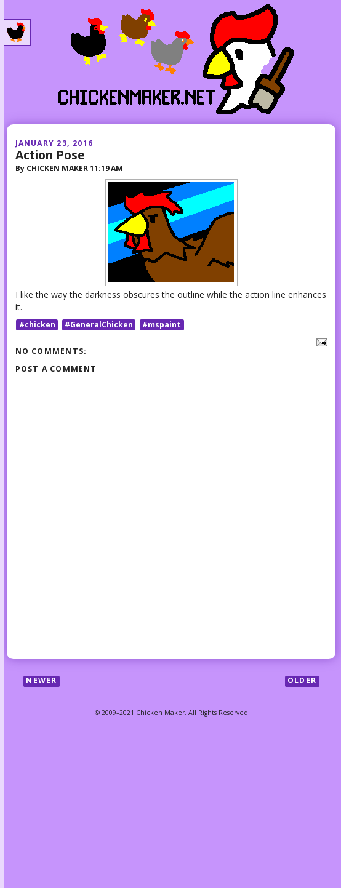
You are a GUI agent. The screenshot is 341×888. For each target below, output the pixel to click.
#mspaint (161, 324)
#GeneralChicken (99, 324)
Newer (41, 681)
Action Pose (50, 154)
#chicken (37, 324)
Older (301, 681)
